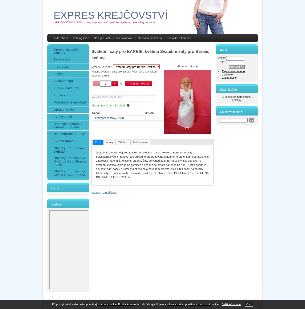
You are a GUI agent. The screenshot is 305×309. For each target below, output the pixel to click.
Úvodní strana (60, 38)
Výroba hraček (64, 141)
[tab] (98, 142)
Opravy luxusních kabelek (67, 51)
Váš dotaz (122, 142)
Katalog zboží (81, 38)
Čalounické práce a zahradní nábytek (68, 125)
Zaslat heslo (229, 77)
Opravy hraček (65, 109)
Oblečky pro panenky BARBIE (109, 118)
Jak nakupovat (124, 38)
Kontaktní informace (179, 38)
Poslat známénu (140, 142)
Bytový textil (63, 116)
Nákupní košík (102, 38)
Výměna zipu (63, 81)
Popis (98, 142)
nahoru (96, 192)
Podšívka (61, 95)
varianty (109, 142)
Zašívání (60, 73)
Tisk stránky (109, 192)
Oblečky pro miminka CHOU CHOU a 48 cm (70, 173)
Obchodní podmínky (150, 38)
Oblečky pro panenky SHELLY (69, 149)
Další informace (231, 304)
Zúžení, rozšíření (66, 88)
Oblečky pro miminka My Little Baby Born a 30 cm (70, 161)
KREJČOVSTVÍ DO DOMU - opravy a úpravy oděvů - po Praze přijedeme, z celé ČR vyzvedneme (105, 22)
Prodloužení (63, 66)
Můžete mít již (111, 105)
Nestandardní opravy (69, 134)
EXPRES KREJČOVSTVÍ (110, 15)
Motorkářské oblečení (70, 102)
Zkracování (62, 59)
